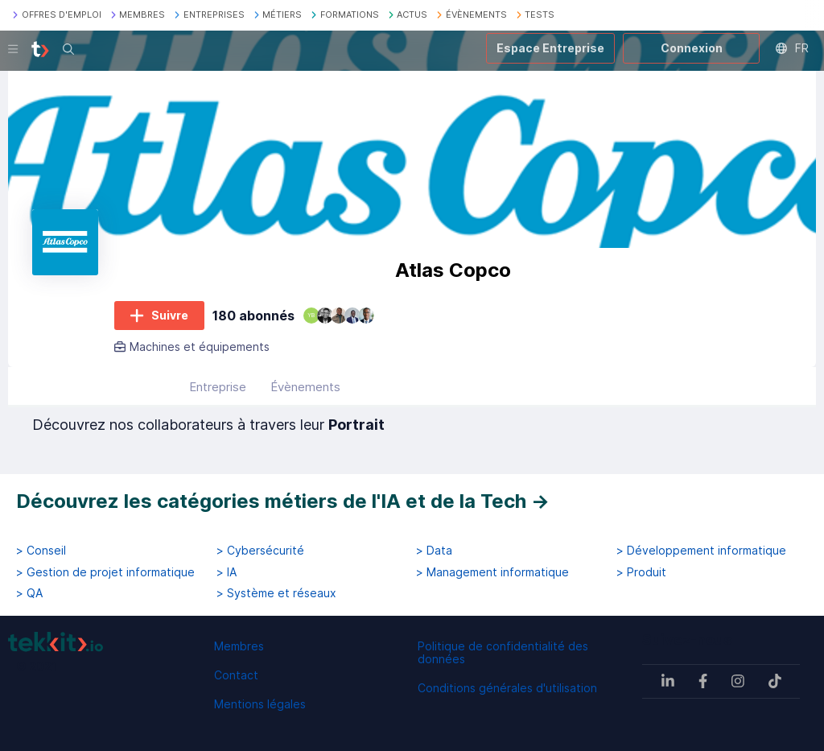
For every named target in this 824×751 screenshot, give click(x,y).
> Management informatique (492, 572)
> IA (226, 572)
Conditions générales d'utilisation (507, 688)
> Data (434, 550)
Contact (236, 675)
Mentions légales (260, 704)
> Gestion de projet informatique (105, 572)
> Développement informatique (701, 550)
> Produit (641, 572)
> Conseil (41, 550)
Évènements (305, 386)
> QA (29, 593)
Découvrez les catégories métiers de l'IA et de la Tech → (283, 501)
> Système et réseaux (276, 593)
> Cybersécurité (260, 550)
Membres (239, 646)
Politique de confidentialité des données (503, 652)
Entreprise (217, 386)
